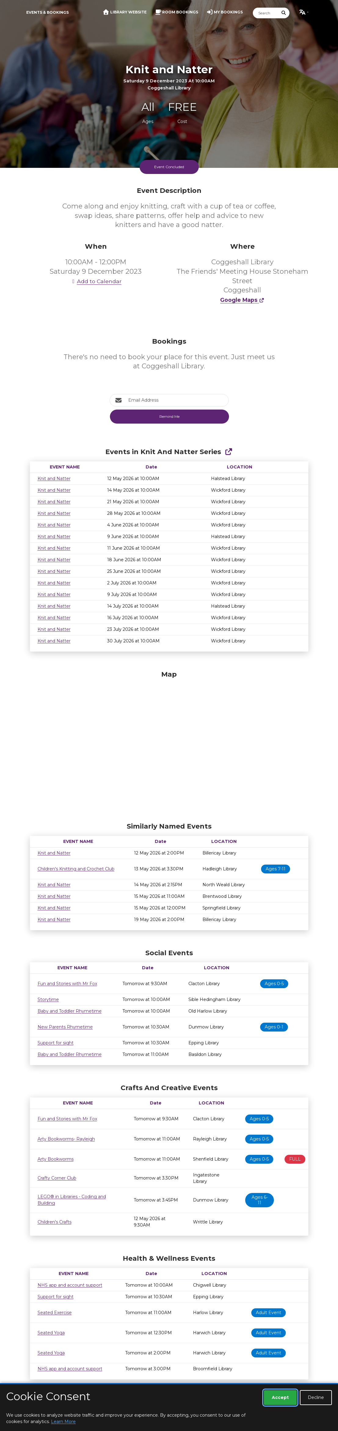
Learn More (63, 1421)
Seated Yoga (51, 1332)
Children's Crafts (54, 1222)
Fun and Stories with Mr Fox (67, 983)
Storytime (48, 999)
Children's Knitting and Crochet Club (76, 869)
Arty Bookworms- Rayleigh (66, 1139)
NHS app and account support (70, 1285)
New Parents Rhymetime (65, 1027)
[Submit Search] (283, 13)
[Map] (169, 745)
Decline (316, 1397)
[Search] (265, 13)
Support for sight (56, 1043)
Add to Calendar (96, 281)
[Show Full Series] (228, 452)
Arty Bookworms (56, 1159)
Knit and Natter (54, 478)
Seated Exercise (55, 1312)
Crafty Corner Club (57, 1178)
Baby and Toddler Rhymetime (70, 1011)
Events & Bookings (47, 12)
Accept (280, 1397)
